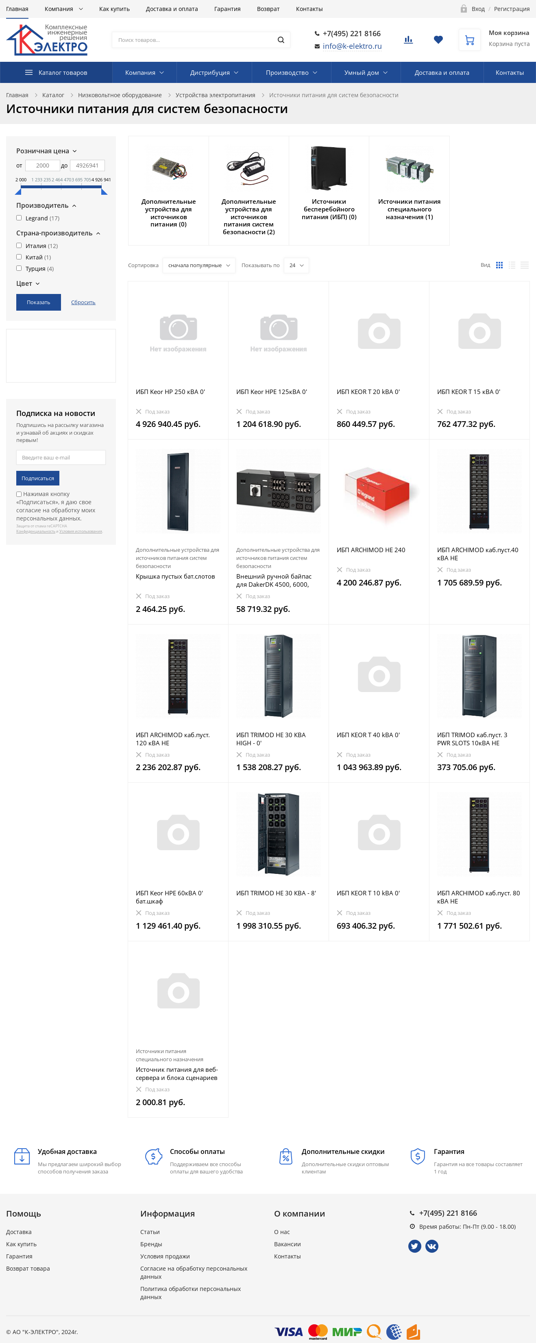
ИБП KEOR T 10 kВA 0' (368, 893)
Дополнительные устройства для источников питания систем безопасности (177, 558)
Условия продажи (165, 1256)
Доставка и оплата (172, 9)
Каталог (53, 95)
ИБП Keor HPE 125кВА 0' (271, 391)
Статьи (150, 1232)
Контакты (309, 9)
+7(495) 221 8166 (352, 33)
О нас (282, 1232)
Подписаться (38, 478)
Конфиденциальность (35, 531)
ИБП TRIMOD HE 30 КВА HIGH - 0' (271, 739)
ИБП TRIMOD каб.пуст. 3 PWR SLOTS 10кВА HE (472, 739)
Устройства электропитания (215, 95)
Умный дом (361, 72)
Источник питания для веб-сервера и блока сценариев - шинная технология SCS (177, 1073)
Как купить (114, 9)
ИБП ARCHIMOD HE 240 (371, 550)
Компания (60, 9)
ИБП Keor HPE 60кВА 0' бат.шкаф (169, 897)
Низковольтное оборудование (120, 95)
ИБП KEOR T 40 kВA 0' (368, 735)
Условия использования (80, 531)
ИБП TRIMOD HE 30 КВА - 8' (276, 893)
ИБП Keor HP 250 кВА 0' (170, 391)
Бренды (151, 1244)
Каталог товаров (63, 72)
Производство (287, 72)
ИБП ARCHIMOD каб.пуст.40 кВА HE (478, 554)
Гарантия (227, 9)
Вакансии (287, 1244)
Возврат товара (28, 1268)
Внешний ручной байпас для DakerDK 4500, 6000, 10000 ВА (274, 580)
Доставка (19, 1232)
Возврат (268, 9)
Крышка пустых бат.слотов (175, 576)
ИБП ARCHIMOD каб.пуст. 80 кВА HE (478, 897)
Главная (17, 9)
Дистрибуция (210, 72)
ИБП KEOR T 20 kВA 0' (368, 391)
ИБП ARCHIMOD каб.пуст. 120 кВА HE (173, 739)
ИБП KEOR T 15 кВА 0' (468, 391)
